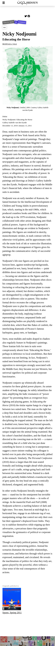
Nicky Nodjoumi (19, 34)
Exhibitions (22, 22)
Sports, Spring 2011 (12, 601)
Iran (4, 27)
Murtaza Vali (9, 43)
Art (16, 22)
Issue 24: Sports (8, 22)
